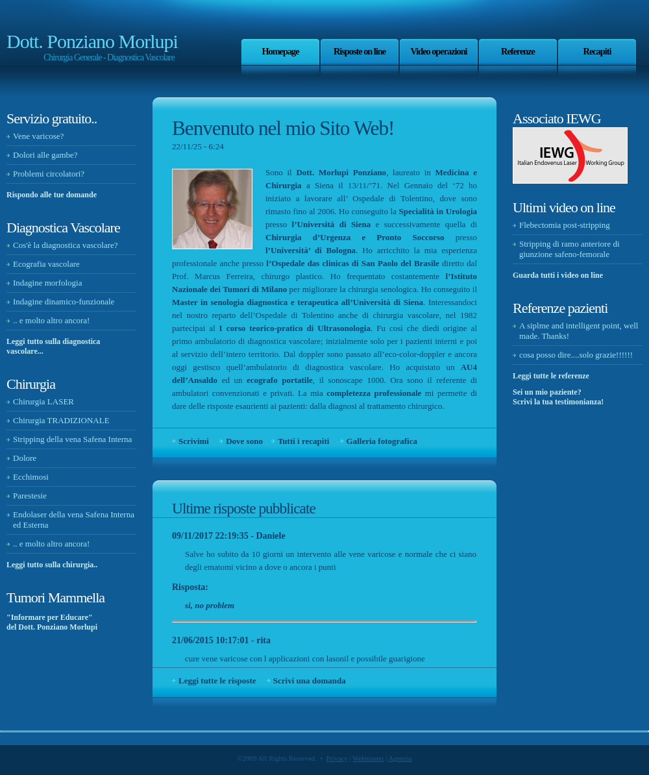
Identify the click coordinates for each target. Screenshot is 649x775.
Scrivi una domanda (309, 680)
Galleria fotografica (382, 441)
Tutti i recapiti (303, 441)
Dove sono (244, 441)
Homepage (280, 51)
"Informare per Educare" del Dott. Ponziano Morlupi (51, 622)
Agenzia (399, 758)
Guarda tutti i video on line (558, 275)
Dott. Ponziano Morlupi (92, 41)
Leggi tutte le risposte (217, 680)
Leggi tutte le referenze (551, 375)
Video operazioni (438, 51)
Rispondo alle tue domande (51, 194)
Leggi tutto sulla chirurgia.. (51, 564)
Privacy (337, 758)
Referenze (518, 51)
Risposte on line (360, 51)
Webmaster (368, 758)
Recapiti (597, 51)
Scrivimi (193, 441)
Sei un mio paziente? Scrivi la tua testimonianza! (558, 397)
